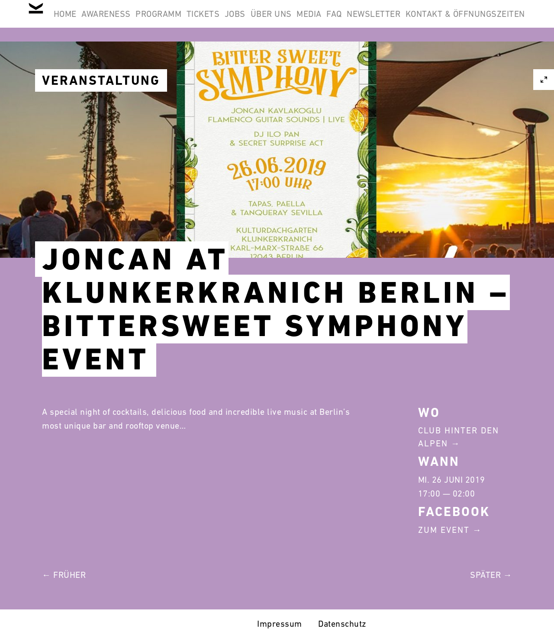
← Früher (64, 575)
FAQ (442, 21)
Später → (491, 575)
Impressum (279, 623)
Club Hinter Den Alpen (458, 437)
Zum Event (444, 530)
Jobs (309, 21)
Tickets (266, 21)
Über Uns (356, 21)
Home (94, 21)
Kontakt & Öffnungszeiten (459, 62)
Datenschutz (342, 623)
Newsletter (492, 21)
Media (405, 21)
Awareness (146, 21)
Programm (210, 21)
